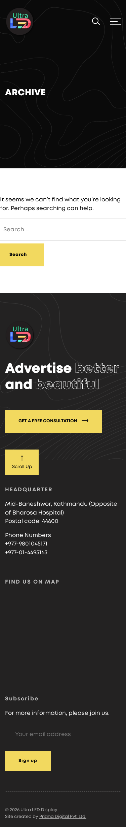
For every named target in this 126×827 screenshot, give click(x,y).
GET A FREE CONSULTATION (53, 420)
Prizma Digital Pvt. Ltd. (62, 817)
